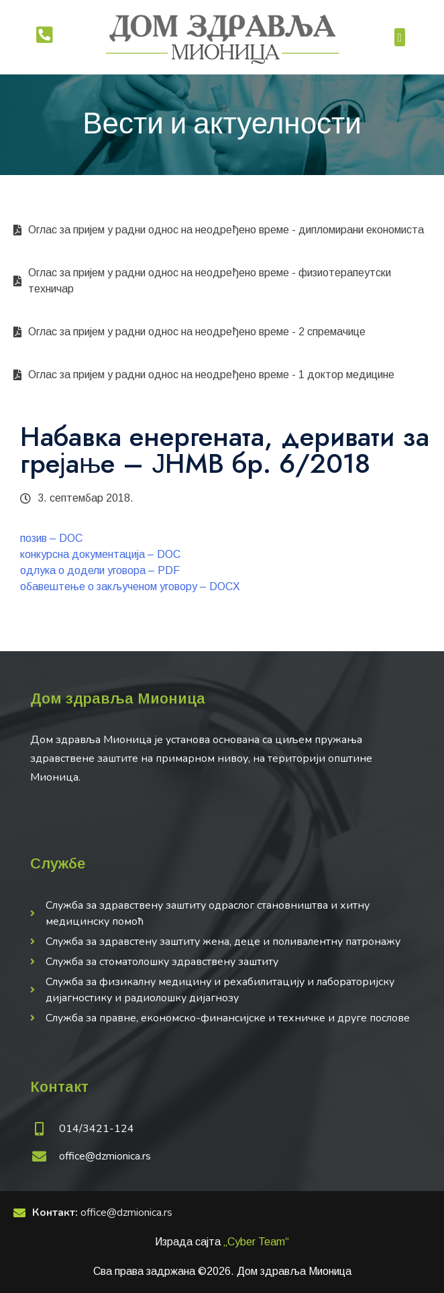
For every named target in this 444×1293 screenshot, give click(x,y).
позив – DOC (51, 538)
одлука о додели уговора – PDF (100, 570)
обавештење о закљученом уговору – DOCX (130, 586)
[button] (399, 37)
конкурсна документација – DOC (100, 554)
